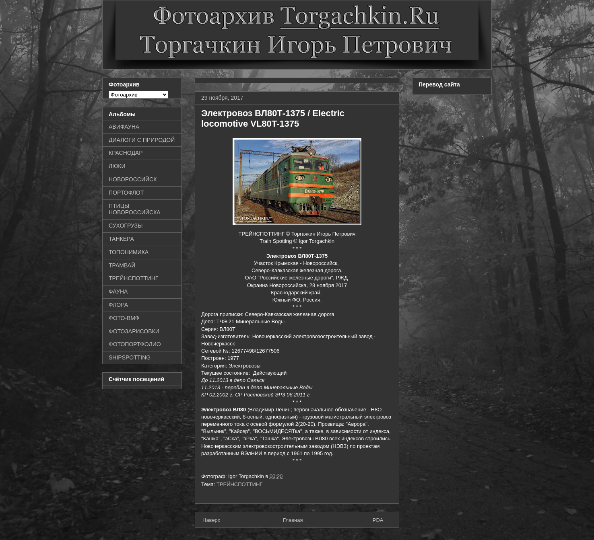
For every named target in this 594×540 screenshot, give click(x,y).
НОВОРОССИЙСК (133, 179)
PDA (378, 520)
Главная (293, 520)
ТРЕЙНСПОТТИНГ (240, 484)
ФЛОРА (118, 305)
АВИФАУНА (124, 126)
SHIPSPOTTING (130, 357)
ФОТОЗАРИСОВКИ (134, 331)
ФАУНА (118, 291)
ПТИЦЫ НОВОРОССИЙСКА (135, 209)
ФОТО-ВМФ (124, 318)
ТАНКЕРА (121, 239)
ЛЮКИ (117, 166)
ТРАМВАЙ (122, 265)
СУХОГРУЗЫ (125, 225)
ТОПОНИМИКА (128, 252)
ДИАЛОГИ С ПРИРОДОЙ (142, 140)
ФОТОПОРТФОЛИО (135, 344)
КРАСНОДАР (126, 153)
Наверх (211, 520)
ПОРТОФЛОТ (126, 192)
